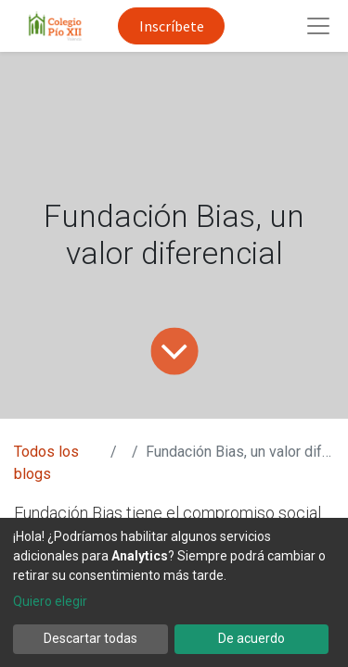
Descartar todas (90, 638)
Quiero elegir (50, 601)
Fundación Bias (68, 512)
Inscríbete (171, 26)
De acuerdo (251, 638)
